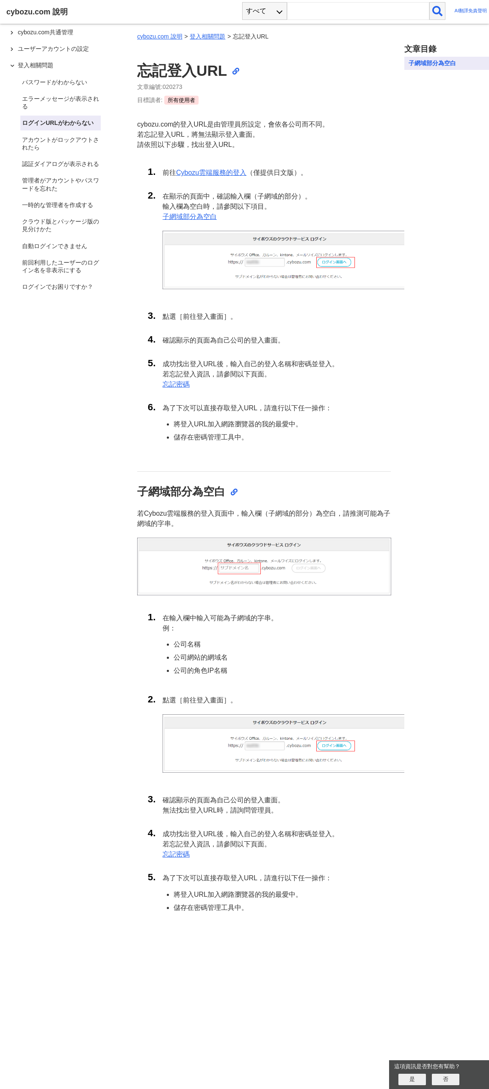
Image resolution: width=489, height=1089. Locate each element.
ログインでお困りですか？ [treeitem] (57, 286)
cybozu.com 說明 (159, 36)
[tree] (63, 537)
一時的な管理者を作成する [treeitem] (57, 205)
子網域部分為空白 (190, 216)
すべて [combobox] (256, 10)
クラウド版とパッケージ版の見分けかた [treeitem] (60, 225)
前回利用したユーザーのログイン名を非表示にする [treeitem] (60, 266)
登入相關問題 (207, 36)
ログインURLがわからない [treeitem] (58, 122)
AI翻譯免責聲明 (470, 10)
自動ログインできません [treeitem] (54, 246)
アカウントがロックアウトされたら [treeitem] (60, 143)
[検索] (437, 11)
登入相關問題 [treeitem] (35, 65)
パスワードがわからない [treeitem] (54, 82)
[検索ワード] (358, 11)
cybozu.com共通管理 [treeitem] (45, 32)
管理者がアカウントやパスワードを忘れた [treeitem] (60, 184)
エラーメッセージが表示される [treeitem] (60, 102)
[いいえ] (445, 1079)
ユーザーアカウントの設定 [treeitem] (53, 48)
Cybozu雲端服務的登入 (211, 172)
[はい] (412, 1079)
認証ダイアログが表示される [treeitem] (60, 163)
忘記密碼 (176, 384)
